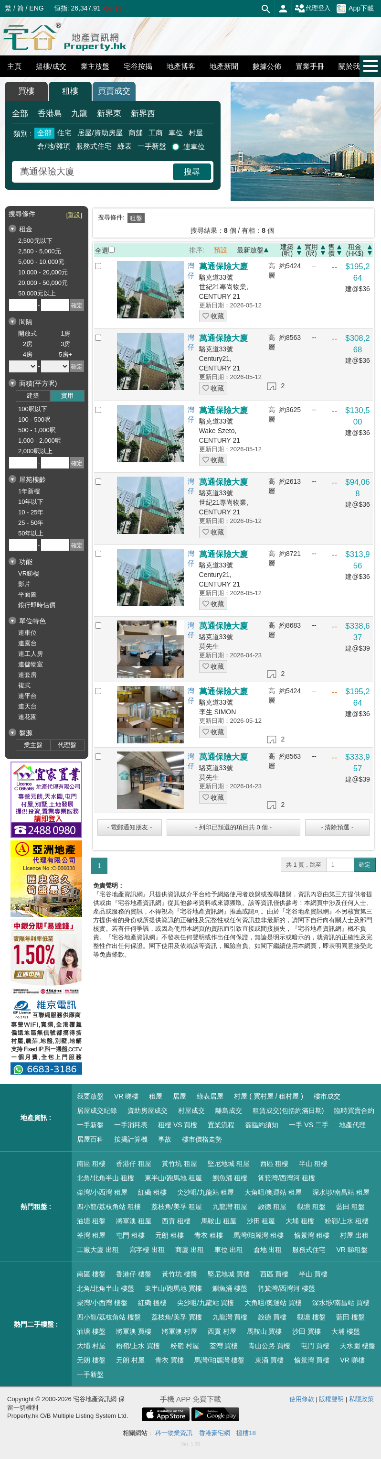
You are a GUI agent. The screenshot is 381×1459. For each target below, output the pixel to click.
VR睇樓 (28, 573)
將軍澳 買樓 (133, 1331)
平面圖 (27, 594)
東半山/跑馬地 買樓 (173, 1288)
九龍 (79, 113)
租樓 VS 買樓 (177, 1125)
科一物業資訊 (173, 1433)
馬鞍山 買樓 (264, 1331)
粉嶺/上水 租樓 (347, 1221)
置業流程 (221, 1125)
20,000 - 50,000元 (43, 282)
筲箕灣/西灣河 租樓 (286, 1178)
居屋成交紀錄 (97, 1110)
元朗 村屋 (130, 1360)
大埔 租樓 (300, 1221)
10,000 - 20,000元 (43, 272)
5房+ (65, 354)
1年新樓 (29, 491)
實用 (67, 395)
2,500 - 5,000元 (39, 251)
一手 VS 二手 (308, 1125)
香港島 (50, 113)
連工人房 (30, 653)
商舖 (135, 133)
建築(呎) (287, 250)
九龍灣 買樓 (230, 1317)
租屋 (155, 1096)
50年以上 (30, 533)
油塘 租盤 (91, 1221)
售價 (331, 250)
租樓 (70, 91)
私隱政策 (361, 1399)
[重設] (74, 214)
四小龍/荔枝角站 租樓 (109, 1206)
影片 (24, 584)
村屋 (196, 133)
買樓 (26, 91)
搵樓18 (245, 1433)
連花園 (27, 716)
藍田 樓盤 (350, 1317)
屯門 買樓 (315, 1346)
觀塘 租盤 (311, 1206)
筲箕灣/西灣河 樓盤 (286, 1288)
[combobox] (93, 172)
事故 (164, 1139)
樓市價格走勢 (202, 1139)
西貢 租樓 (176, 1221)
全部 (20, 113)
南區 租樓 (91, 1163)
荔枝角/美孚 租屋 (176, 1206)
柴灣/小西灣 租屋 (102, 1192)
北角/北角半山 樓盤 (105, 1288)
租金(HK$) (355, 250)
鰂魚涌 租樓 (230, 1178)
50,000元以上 (37, 293)
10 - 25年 (30, 512)
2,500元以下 (35, 240)
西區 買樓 (274, 1274)
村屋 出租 (354, 1235)
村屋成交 (191, 1110)
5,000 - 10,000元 (41, 261)
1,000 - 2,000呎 (39, 440)
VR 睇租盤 (351, 1249)
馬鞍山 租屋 (218, 1221)
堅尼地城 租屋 (229, 1163)
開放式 (27, 333)
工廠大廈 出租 (98, 1249)
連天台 (27, 706)
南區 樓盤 (91, 1274)
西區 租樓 (274, 1163)
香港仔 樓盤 (133, 1274)
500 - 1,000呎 (37, 430)
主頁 (14, 66)
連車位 (194, 146)
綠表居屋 (210, 1096)
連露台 (27, 643)
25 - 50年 (30, 522)
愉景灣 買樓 (311, 1360)
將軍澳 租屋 (133, 1221)
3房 (65, 344)
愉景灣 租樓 (311, 1235)
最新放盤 (250, 250)
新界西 (143, 113)
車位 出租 (228, 1249)
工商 (155, 133)
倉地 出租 (268, 1249)
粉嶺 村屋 (184, 1346)
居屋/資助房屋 (99, 133)
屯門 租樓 (130, 1235)
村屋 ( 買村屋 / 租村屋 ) (268, 1096)
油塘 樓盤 (91, 1331)
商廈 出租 (189, 1249)
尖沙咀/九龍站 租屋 (205, 1192)
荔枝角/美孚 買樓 (176, 1317)
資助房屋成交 (147, 1110)
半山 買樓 (313, 1274)
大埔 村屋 (91, 1346)
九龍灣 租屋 (230, 1206)
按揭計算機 (131, 1139)
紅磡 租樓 (152, 1192)
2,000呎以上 (35, 451)
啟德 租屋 (272, 1206)
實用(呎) (311, 250)
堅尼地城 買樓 (229, 1274)
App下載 (355, 8)
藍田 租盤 (350, 1206)
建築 (33, 395)
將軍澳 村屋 (179, 1331)
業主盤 (33, 745)
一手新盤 (152, 146)
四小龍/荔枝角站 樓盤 (109, 1317)
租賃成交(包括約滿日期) (288, 1110)
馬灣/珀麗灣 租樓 (258, 1235)
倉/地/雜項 (53, 146)
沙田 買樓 (306, 1331)
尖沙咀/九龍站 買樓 (205, 1303)
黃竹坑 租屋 (179, 1163)
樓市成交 (327, 1096)
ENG (36, 8)
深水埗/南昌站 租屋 (341, 1192)
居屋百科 (90, 1139)
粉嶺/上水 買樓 (138, 1346)
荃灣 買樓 (224, 1346)
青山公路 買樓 (269, 1346)
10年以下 (30, 501)
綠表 (124, 146)
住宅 (64, 133)
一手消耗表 (131, 1125)
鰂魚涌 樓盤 (230, 1288)
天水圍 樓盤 (357, 1346)
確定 (364, 864)
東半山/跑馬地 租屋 (173, 1178)
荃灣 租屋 (91, 1235)
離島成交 (228, 1110)
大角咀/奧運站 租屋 (273, 1192)
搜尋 (192, 171)
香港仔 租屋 (133, 1163)
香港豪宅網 (214, 1433)
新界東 (109, 113)
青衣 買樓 (169, 1360)
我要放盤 (90, 1096)
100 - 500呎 (34, 419)
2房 (27, 344)
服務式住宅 (94, 146)
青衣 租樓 (208, 1235)
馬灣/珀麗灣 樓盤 (219, 1360)
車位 (176, 133)
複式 (24, 685)
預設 (220, 250)
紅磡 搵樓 (152, 1303)
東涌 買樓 (269, 1360)
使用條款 (301, 1399)
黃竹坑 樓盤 (179, 1274)
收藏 (213, 316)
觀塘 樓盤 (311, 1317)
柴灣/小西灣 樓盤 (102, 1303)
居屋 (179, 1096)
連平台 (27, 695)
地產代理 (352, 1125)
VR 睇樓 (126, 1096)
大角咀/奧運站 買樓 (273, 1303)
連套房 (27, 674)
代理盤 (67, 745)
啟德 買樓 (272, 1317)
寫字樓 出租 (147, 1249)
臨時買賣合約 (354, 1110)
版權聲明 (331, 1399)
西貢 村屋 (222, 1331)
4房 (27, 354)
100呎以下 (32, 409)
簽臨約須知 (261, 1125)
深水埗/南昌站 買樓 (341, 1303)
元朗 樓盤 (91, 1360)
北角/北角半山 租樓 (105, 1178)
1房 (65, 333)
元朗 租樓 (169, 1235)
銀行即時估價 (36, 605)
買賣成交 (114, 91)
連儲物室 (30, 664)
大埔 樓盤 (345, 1331)
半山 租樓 (313, 1163)
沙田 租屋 (261, 1221)
